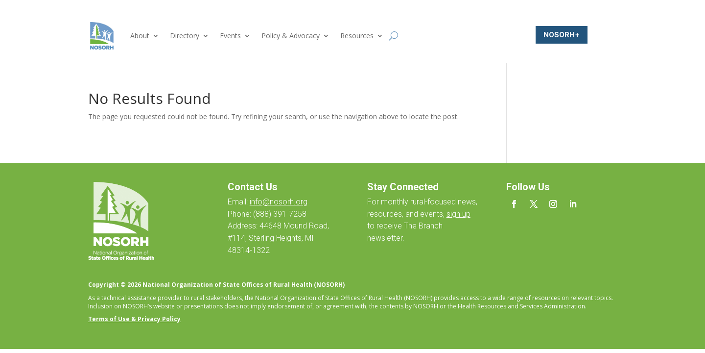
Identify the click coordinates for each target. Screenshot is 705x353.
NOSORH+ (561, 34)
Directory (184, 35)
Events (230, 35)
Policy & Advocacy (290, 35)
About (139, 35)
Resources (357, 35)
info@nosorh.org (278, 201)
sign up (458, 214)
